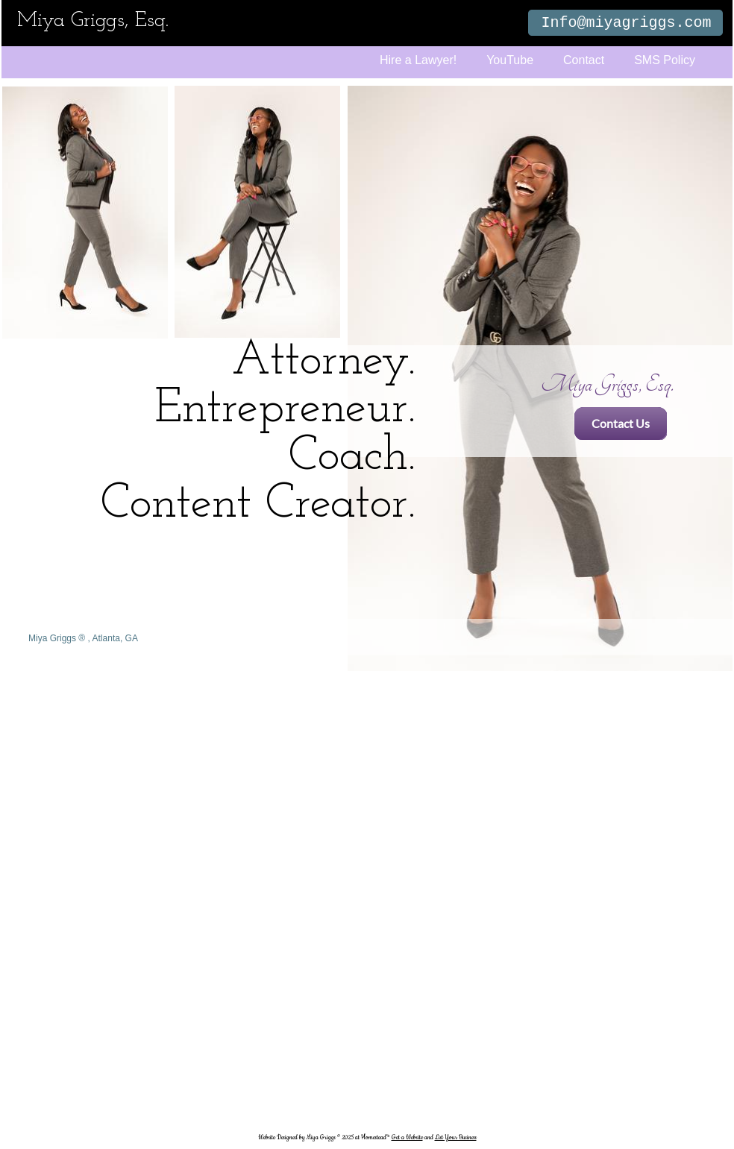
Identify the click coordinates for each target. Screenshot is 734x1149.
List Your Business (456, 1137)
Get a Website (407, 1137)
